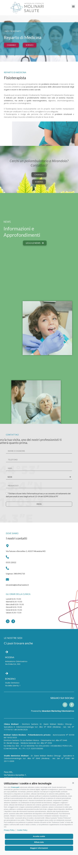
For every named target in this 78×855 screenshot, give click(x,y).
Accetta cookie (39, 836)
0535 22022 (11, 562)
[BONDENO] (6, 673)
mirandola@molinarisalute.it (17, 585)
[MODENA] (6, 651)
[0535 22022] (7, 556)
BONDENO (10, 679)
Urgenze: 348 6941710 (15, 574)
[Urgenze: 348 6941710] (7, 568)
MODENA (9, 657)
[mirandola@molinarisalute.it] (7, 579)
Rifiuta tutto (39, 842)
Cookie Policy (22, 830)
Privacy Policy (9, 830)
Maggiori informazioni (39, 848)
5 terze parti (15, 787)
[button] (73, 783)
